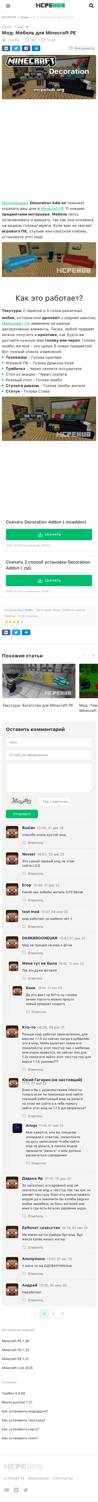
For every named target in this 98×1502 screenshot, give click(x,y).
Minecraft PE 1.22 (15, 1350)
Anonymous (33, 1259)
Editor (29, 610)
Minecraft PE (52, 208)
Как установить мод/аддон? (25, 1411)
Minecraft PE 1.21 (15, 1359)
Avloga (31, 1125)
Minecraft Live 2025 (17, 1368)
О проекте (14, 1478)
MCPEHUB (9, 17)
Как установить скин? (20, 1438)
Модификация (15, 203)
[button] (8, 5)
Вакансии (38, 1478)
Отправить (22, 814)
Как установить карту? (20, 1429)
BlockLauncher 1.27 (17, 1402)
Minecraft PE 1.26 (15, 1341)
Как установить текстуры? (23, 1420)
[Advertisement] (49, 148)
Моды (24, 17)
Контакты (63, 1478)
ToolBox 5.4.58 (13, 1393)
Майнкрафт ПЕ (16, 323)
